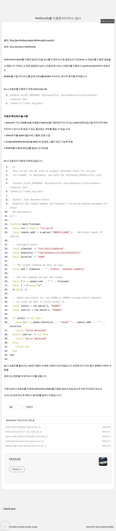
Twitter (14, 527)
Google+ (35, 527)
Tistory (97, 527)
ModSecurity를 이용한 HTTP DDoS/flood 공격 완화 (25, 436)
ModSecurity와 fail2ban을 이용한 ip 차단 (22, 427)
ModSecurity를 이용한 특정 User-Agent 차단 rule (25, 446)
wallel (111, 527)
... (9, 463)
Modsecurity (11, 420)
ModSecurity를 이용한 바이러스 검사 (58, 18)
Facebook (21, 527)
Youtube (28, 527)
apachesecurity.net (90, 66)
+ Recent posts (9, 508)
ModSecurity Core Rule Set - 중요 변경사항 (22, 432)
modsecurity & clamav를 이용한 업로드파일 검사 (26, 59)
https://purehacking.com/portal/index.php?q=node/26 (32, 40)
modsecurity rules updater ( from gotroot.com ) (23, 441)
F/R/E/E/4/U (15, 459)
